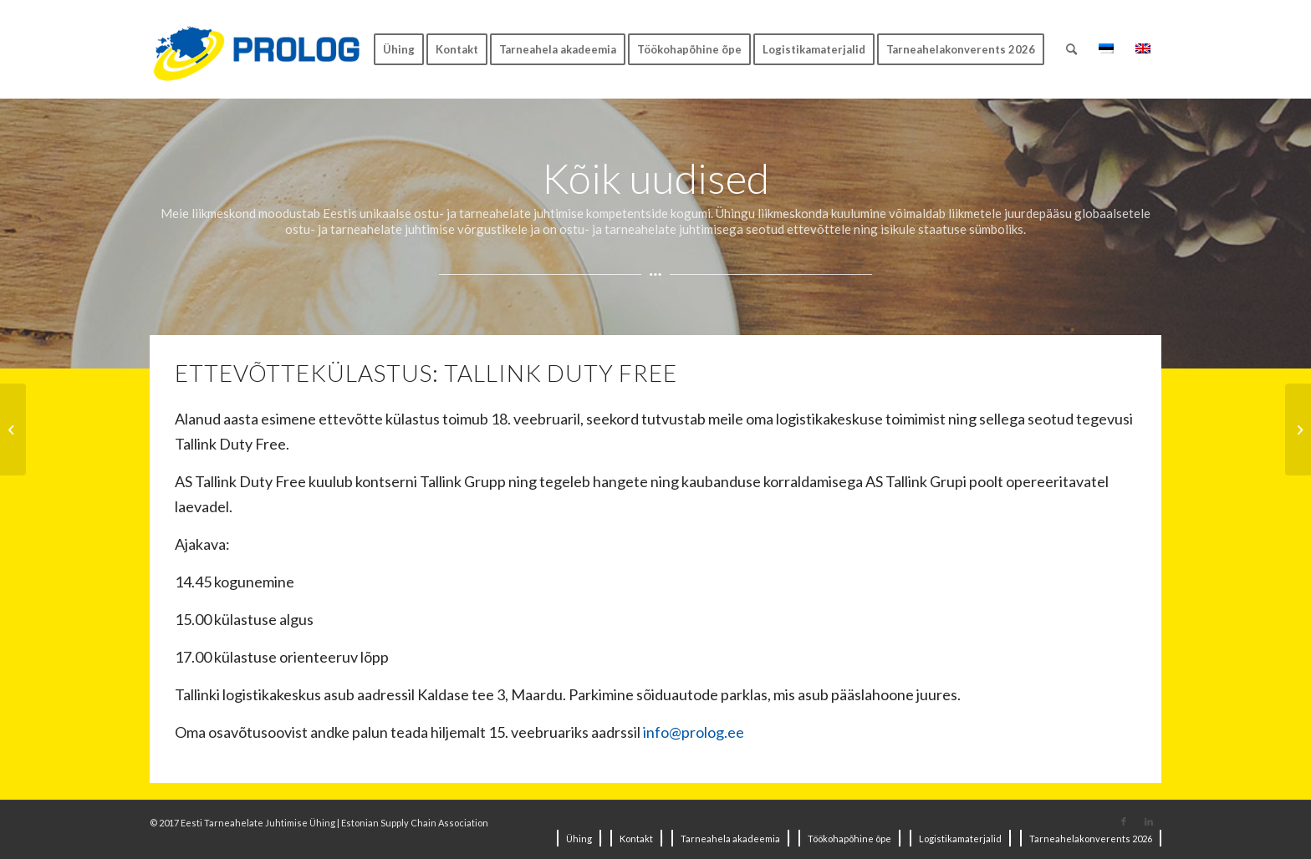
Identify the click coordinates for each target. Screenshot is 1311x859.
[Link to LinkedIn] (1148, 821)
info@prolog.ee (693, 732)
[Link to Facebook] (1123, 821)
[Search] (1071, 49)
